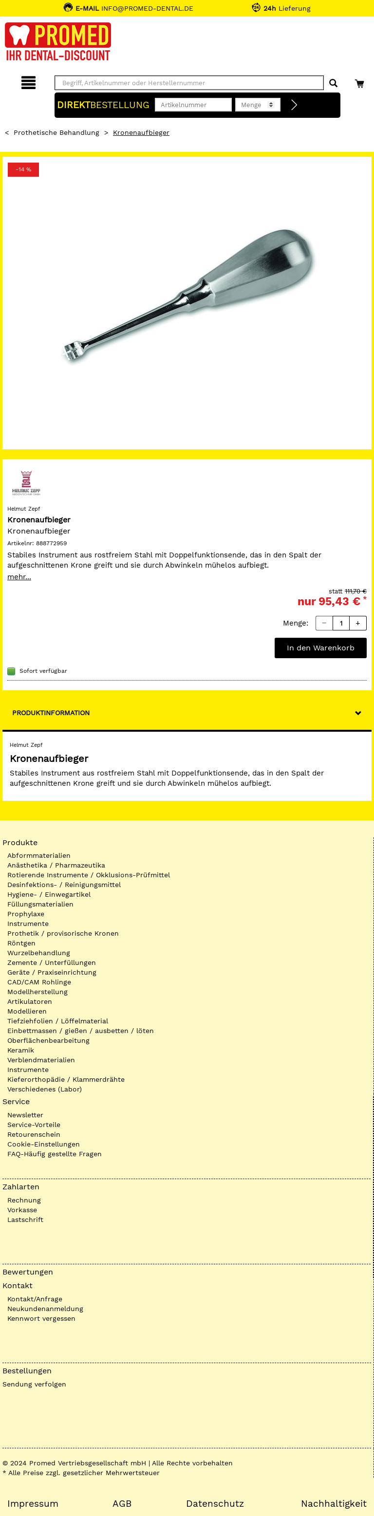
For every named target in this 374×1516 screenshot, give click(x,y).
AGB (121, 1503)
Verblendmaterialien (41, 1060)
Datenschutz (215, 1503)
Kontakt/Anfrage (34, 1299)
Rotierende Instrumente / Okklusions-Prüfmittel (88, 875)
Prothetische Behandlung (56, 132)
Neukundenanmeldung (45, 1309)
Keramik (20, 1050)
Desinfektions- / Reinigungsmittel (64, 884)
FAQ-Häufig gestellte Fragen (54, 1154)
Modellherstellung (37, 992)
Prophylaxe (25, 914)
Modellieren (27, 1011)
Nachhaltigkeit (334, 1503)
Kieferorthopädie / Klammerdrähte (66, 1079)
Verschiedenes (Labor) (44, 1089)
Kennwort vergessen (41, 1318)
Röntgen (21, 943)
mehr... (19, 577)
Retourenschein (33, 1134)
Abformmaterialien (39, 855)
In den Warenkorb (321, 647)
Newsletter (25, 1115)
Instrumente (28, 923)
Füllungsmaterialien (40, 904)
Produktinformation (51, 713)
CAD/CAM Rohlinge (39, 982)
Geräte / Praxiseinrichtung (51, 972)
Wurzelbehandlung (38, 953)
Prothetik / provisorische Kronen (63, 933)
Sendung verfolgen (34, 1384)
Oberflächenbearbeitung (48, 1040)
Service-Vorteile (33, 1124)
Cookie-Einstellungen (43, 1144)
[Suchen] (333, 83)
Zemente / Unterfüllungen (51, 962)
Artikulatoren (29, 1001)
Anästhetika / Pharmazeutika (56, 865)
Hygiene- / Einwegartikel (49, 894)
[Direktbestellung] (294, 105)
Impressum (32, 1503)
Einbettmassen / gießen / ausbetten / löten (80, 1031)
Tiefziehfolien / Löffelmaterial (57, 1021)
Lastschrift (25, 1219)
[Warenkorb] (361, 81)
